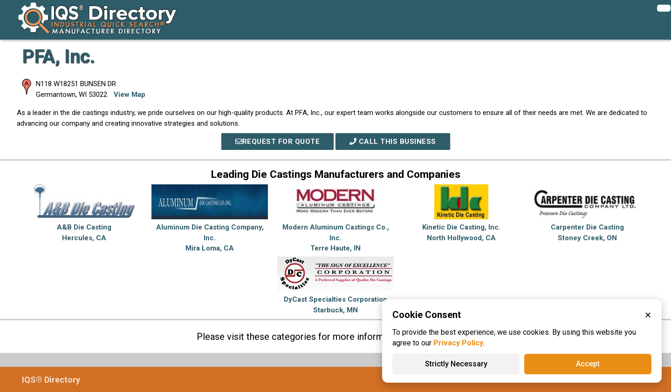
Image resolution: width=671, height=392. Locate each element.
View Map (129, 94)
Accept (588, 363)
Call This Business (392, 141)
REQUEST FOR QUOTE (277, 141)
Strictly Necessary (456, 363)
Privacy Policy (458, 342)
